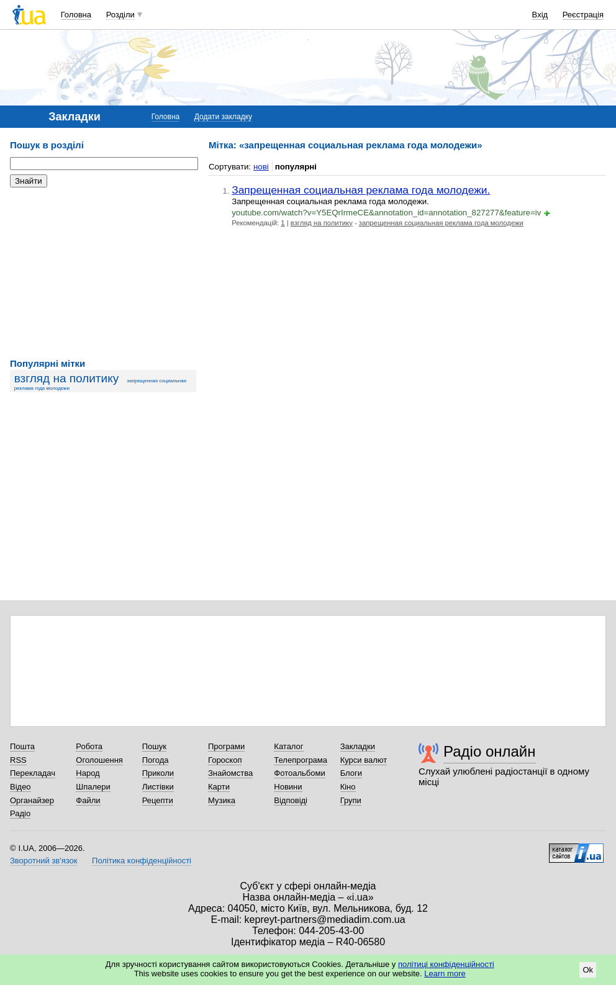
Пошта (22, 746)
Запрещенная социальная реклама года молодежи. (361, 190)
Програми (226, 746)
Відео (20, 786)
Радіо (20, 813)
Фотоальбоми (299, 773)
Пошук (154, 746)
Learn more (444, 973)
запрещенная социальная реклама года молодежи (441, 223)
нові (261, 166)
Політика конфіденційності (141, 860)
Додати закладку (223, 116)
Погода (155, 760)
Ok (587, 969)
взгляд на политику (66, 378)
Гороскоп (225, 760)
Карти (219, 786)
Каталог (288, 746)
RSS (18, 760)
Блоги (351, 773)
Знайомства (230, 773)
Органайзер (32, 800)
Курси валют (363, 760)
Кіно (348, 786)
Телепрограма (300, 760)
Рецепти (157, 800)
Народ (87, 773)
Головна (76, 14)
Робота (89, 746)
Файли (88, 800)
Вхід (540, 14)
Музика (221, 800)
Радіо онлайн (489, 751)
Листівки (158, 786)
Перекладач (32, 773)
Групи (350, 800)
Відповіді (290, 800)
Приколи (158, 773)
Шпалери (93, 786)
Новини (288, 786)
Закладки (357, 746)
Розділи (120, 14)
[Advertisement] (103, 273)
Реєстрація (583, 14)
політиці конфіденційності (446, 964)
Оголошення (99, 760)
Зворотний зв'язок (43, 860)
